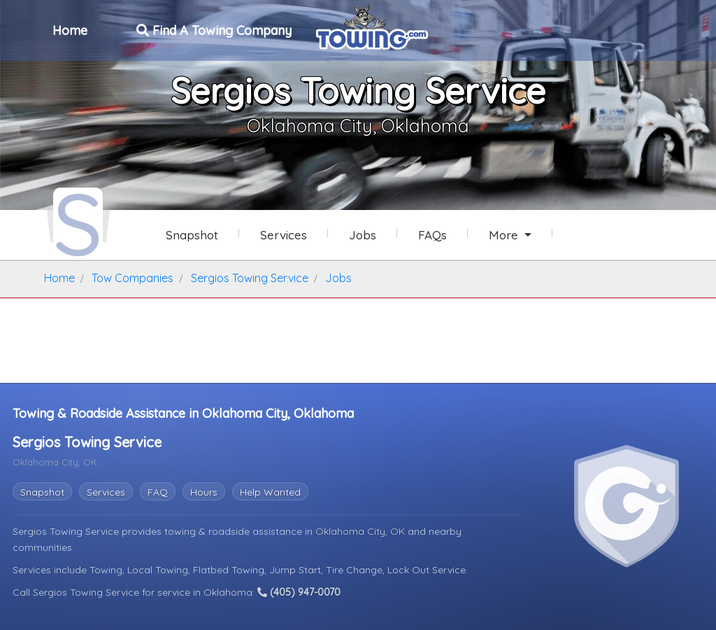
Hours (203, 492)
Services (106, 492)
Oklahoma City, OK (361, 531)
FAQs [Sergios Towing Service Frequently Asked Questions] (432, 234)
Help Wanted (270, 492)
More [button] (505, 234)
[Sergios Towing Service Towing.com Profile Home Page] (78, 223)
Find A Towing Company (214, 30)
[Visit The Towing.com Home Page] (372, 25)
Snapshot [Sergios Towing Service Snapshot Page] (192, 234)
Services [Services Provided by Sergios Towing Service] (283, 234)
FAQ (158, 492)
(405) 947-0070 (299, 592)
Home (69, 30)
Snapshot (42, 492)
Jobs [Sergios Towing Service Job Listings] (362, 234)
